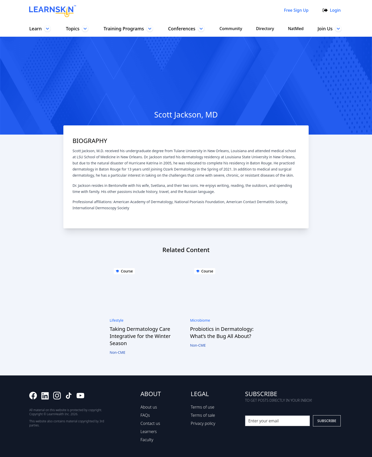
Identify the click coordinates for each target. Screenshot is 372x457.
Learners (147, 431)
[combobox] (178, 10)
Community (230, 28)
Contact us (149, 423)
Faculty (146, 439)
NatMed (295, 28)
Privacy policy (203, 423)
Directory (264, 28)
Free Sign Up (295, 10)
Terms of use (202, 407)
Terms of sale (202, 415)
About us (147, 407)
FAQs (144, 415)
